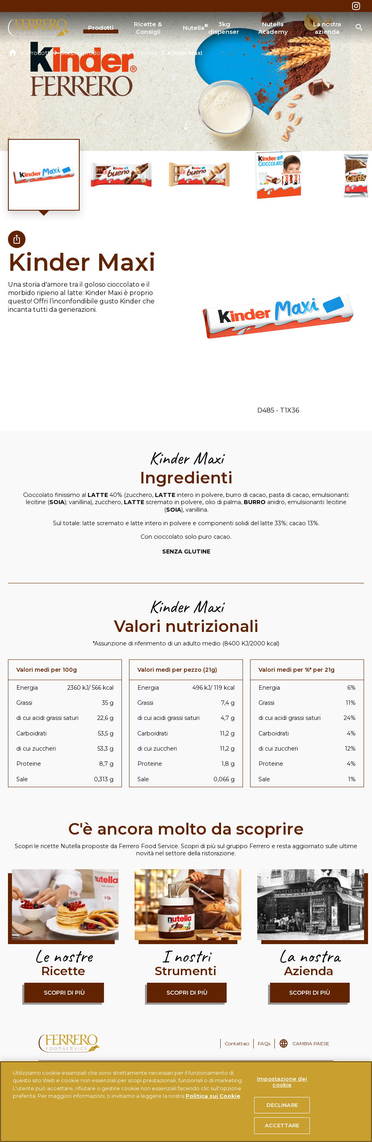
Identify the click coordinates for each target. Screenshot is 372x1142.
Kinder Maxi (185, 53)
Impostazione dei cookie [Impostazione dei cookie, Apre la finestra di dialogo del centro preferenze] (282, 1082)
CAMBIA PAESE (310, 1043)
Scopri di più (64, 992)
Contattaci (237, 1043)
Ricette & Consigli (148, 28)
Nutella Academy (273, 28)
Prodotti (101, 27)
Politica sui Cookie (213, 1096)
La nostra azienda (327, 28)
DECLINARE (282, 1105)
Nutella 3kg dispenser (211, 28)
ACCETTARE (282, 1125)
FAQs (264, 1043)
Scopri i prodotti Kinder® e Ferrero (109, 53)
